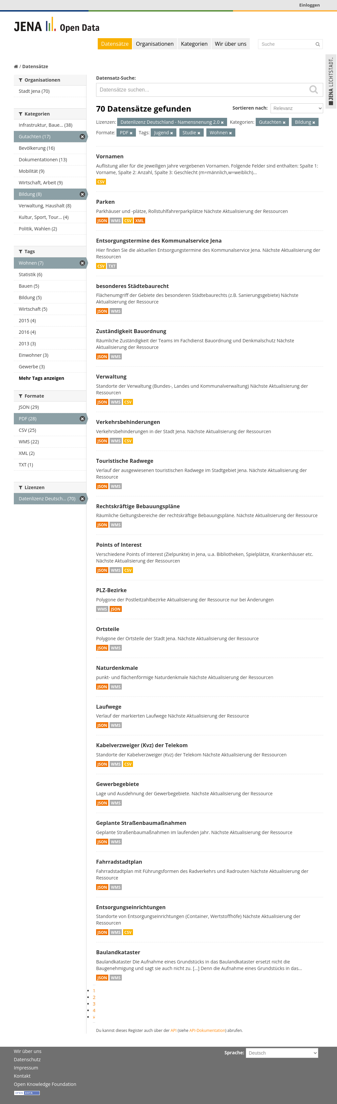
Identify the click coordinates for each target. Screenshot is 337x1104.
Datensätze (115, 43)
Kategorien (194, 43)
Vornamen (109, 156)
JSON (102, 220)
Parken (105, 201)
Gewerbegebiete (117, 784)
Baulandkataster (118, 952)
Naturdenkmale (117, 667)
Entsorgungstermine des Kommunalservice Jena (159, 240)
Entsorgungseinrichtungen (131, 907)
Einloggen (309, 5)
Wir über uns (230, 43)
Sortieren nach (249, 108)
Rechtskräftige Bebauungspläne (138, 506)
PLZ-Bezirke (111, 590)
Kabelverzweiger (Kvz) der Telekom (142, 745)
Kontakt (22, 1076)
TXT (112, 266)
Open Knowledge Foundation (45, 1084)
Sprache (233, 1052)
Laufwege (108, 706)
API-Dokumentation (207, 1030)
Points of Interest (119, 544)
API (174, 1030)
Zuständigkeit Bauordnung (131, 331)
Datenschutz (27, 1059)
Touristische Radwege (124, 460)
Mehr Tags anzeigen (41, 378)
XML (139, 220)
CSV (101, 181)
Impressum (26, 1068)
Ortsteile (107, 629)
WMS (115, 220)
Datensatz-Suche (115, 78)
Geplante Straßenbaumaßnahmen (141, 823)
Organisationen (155, 43)
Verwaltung (111, 376)
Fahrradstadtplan (119, 861)
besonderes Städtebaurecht (132, 286)
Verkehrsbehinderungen (128, 422)
